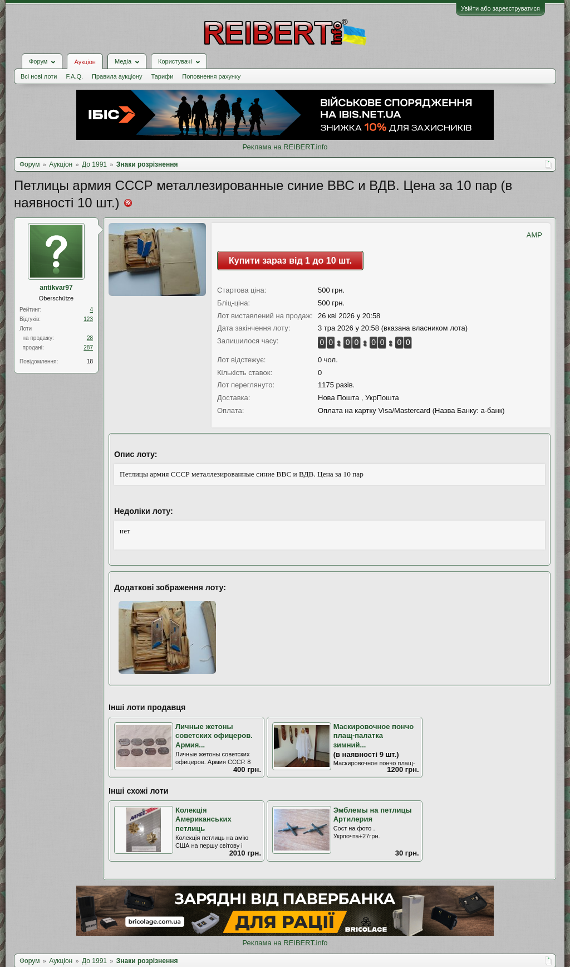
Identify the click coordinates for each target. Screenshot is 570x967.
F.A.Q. (74, 76)
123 (88, 319)
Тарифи (162, 76)
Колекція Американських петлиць (203, 819)
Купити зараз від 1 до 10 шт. (290, 260)
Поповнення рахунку (211, 76)
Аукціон (84, 62)
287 (88, 347)
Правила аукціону (117, 76)
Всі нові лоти (39, 76)
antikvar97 (56, 287)
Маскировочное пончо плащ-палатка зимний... (373, 735)
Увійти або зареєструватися (500, 8)
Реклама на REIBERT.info (284, 147)
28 (90, 338)
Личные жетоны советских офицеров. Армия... (214, 735)
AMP (534, 235)
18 (90, 361)
